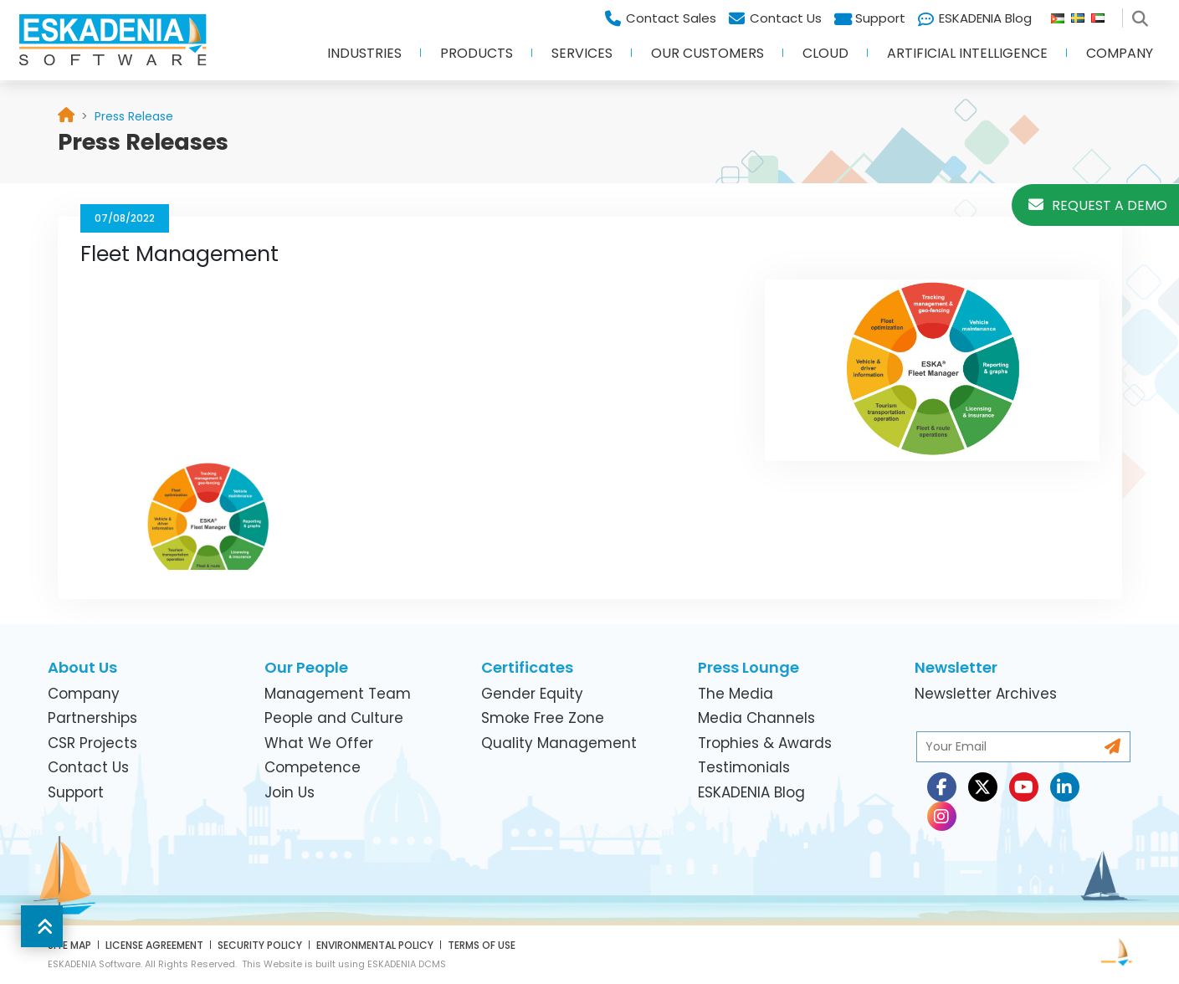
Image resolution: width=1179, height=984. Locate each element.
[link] (134, 116)
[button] (42, 926)
